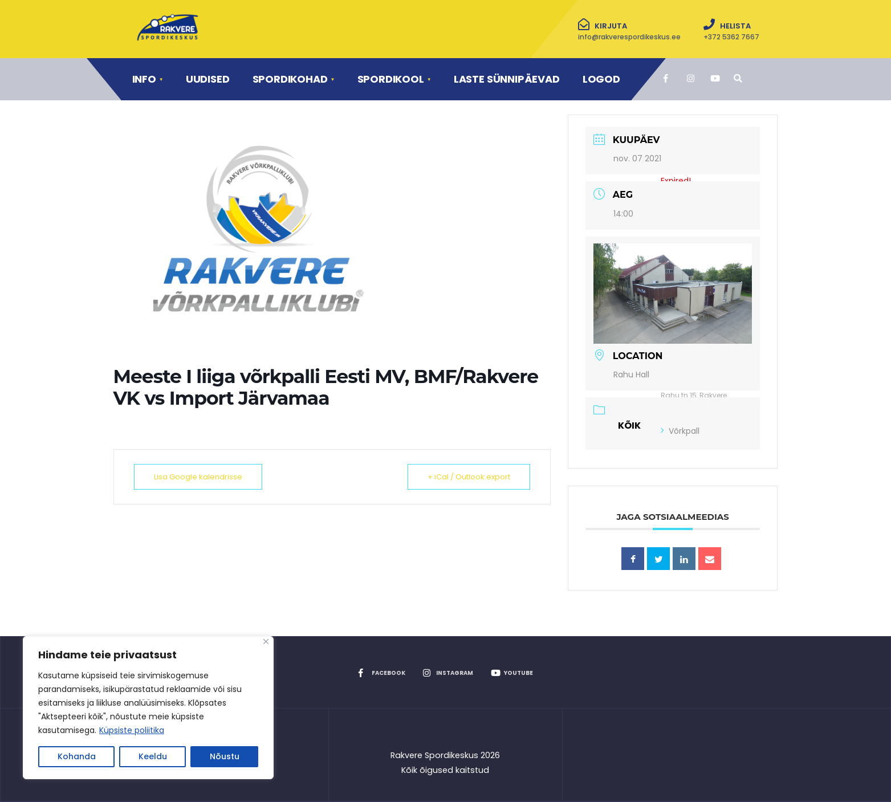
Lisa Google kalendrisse (198, 476)
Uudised (208, 79)
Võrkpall (680, 431)
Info (144, 79)
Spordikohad (290, 79)
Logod (601, 79)
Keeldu (153, 756)
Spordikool (390, 79)
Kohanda (77, 756)
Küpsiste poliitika (131, 730)
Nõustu (224, 756)
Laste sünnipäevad (507, 79)
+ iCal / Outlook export (469, 476)
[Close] (265, 641)
